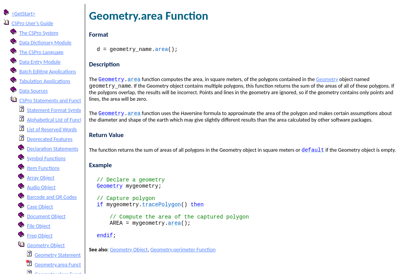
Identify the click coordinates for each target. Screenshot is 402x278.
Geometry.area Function (61, 264)
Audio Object (41, 187)
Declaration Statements (52, 149)
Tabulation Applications (44, 81)
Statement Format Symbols (56, 110)
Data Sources (33, 91)
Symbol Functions (46, 158)
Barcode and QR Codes (52, 197)
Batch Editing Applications (47, 71)
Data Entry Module (40, 62)
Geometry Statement (58, 255)
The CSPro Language (41, 52)
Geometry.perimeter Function (182, 265)
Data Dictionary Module (45, 42)
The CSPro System (38, 33)
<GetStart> (23, 13)
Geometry (327, 81)
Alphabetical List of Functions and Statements (76, 120)
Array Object (40, 178)
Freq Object (39, 235)
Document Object (46, 216)
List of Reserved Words (52, 129)
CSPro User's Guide (32, 23)
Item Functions (43, 168)
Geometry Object (46, 245)
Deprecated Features (49, 139)
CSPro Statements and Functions (54, 100)
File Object (38, 226)
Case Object (40, 206)
